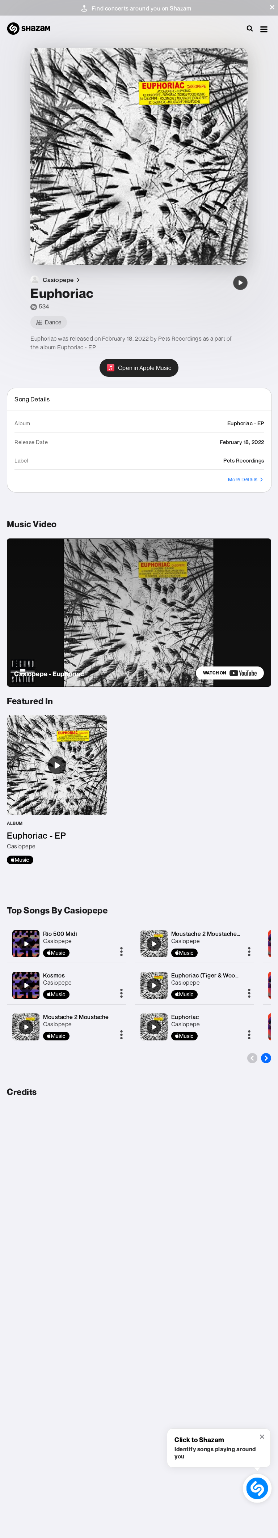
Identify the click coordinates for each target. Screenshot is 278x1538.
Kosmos (54, 975)
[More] (121, 952)
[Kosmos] (26, 985)
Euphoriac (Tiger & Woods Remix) (216, 975)
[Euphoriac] (240, 283)
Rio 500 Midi (60, 933)
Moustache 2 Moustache (76, 1017)
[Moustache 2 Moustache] (26, 1027)
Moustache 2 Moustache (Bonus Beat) (222, 933)
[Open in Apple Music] (139, 368)
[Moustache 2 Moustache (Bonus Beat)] (154, 944)
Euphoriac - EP (76, 347)
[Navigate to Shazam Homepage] (32, 29)
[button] (272, 7)
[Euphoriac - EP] (57, 789)
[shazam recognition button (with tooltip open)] (257, 1488)
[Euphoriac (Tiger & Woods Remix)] (154, 985)
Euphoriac (185, 1017)
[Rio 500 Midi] (26, 944)
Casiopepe (57, 941)
